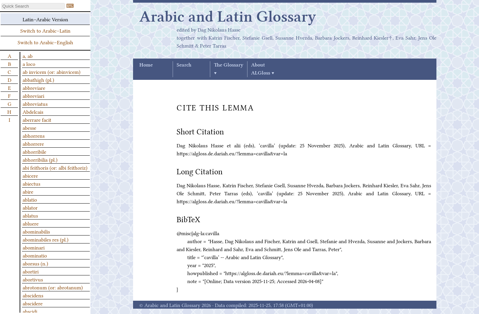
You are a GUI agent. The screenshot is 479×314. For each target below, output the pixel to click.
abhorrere (33, 143)
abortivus (33, 279)
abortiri (31, 271)
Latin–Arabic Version (45, 19)
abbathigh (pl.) (38, 79)
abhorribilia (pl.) (40, 159)
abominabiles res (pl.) (46, 239)
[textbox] (33, 6)
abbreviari (33, 95)
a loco (29, 63)
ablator (30, 207)
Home (146, 65)
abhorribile (34, 151)
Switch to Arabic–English (45, 42)
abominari (34, 247)
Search (184, 65)
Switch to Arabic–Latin (45, 30)
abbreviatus (35, 103)
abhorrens (34, 135)
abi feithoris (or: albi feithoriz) (55, 167)
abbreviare (34, 87)
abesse (29, 127)
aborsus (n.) (35, 263)
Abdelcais (33, 111)
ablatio (30, 199)
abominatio (35, 255)
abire (28, 191)
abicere (30, 175)
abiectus (31, 183)
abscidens (33, 295)
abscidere (33, 303)
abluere (31, 223)
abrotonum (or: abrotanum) (53, 287)
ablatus (30, 215)
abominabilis (36, 231)
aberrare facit (37, 119)
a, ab (28, 55)
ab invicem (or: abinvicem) (51, 71)
